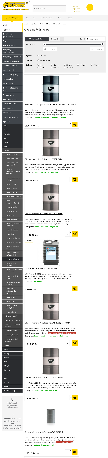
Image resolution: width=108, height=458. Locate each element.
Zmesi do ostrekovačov (13, 320)
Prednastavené (92, 39)
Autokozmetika (9, 70)
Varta (6, 374)
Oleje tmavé (10, 301)
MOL (43, 56)
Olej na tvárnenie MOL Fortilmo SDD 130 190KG (90, 215)
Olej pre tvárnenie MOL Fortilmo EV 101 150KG (62, 106)
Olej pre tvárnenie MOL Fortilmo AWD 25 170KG (35, 215)
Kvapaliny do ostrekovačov (8, 51)
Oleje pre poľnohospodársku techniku (13, 171)
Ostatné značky (9, 391)
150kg (83, 65)
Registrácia (76, 9)
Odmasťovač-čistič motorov (11, 340)
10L (42, 65)
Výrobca (6, 121)
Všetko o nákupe (47, 18)
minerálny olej (46, 60)
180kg (56, 67)
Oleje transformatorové (12, 202)
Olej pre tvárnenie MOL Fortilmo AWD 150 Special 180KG (63, 162)
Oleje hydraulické (12, 184)
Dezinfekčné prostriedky (8, 35)
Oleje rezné (10, 215)
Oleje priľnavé (11, 312)
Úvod (36, 3)
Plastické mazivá (9, 45)
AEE (5, 378)
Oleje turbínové (11, 192)
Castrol (6, 358)
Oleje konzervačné (12, 219)
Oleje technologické (13, 238)
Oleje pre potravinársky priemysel (11, 291)
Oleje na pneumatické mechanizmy (14, 271)
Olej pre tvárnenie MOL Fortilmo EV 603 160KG (89, 106)
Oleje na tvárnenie (12, 259)
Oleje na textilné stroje (12, 277)
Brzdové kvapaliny (10, 74)
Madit (6, 349)
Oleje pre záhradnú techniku (13, 179)
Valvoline (7, 134)
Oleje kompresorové (13, 197)
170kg (43, 67)
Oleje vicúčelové (12, 230)
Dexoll (6, 382)
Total (6, 142)
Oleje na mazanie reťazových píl (12, 254)
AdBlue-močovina (10, 99)
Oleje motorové (12, 155)
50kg (69, 65)
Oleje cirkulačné (11, 207)
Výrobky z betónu (10, 117)
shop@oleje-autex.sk (50, 3)
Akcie (5, 25)
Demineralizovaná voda (10, 89)
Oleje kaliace (10, 297)
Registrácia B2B (78, 11)
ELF (5, 126)
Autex (6, 138)
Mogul (6, 366)
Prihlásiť (75, 6)
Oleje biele (10, 234)
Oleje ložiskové (11, 188)
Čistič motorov (9, 83)
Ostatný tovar (8, 95)
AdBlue (7, 345)
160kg (96, 65)
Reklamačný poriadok (83, 446)
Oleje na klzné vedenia (11, 264)
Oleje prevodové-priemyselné (12, 164)
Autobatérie (8, 108)
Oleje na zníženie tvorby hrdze (12, 307)
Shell (6, 362)
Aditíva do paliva (9, 104)
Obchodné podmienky (84, 449)
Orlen (6, 130)
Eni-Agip (7, 354)
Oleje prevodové (12, 159)
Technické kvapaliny (11, 61)
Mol (5, 146)
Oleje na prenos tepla (13, 242)
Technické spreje (10, 65)
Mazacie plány (30, 18)
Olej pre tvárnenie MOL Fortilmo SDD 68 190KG (89, 160)
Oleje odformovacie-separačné (13, 224)
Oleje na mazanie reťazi (12, 247)
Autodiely (7, 112)
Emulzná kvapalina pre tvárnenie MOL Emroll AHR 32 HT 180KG (37, 107)
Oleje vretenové (12, 211)
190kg (70, 67)
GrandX (6, 386)
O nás (60, 18)
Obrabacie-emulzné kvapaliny (13, 283)
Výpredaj (6, 29)
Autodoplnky (8, 79)
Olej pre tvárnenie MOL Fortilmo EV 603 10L (34, 160)
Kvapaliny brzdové (11, 335)
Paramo (7, 370)
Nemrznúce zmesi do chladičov (12, 325)
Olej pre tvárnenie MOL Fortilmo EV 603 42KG (62, 215)
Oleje (5, 41)
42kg (56, 65)
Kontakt (70, 18)
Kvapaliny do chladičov (12, 57)
